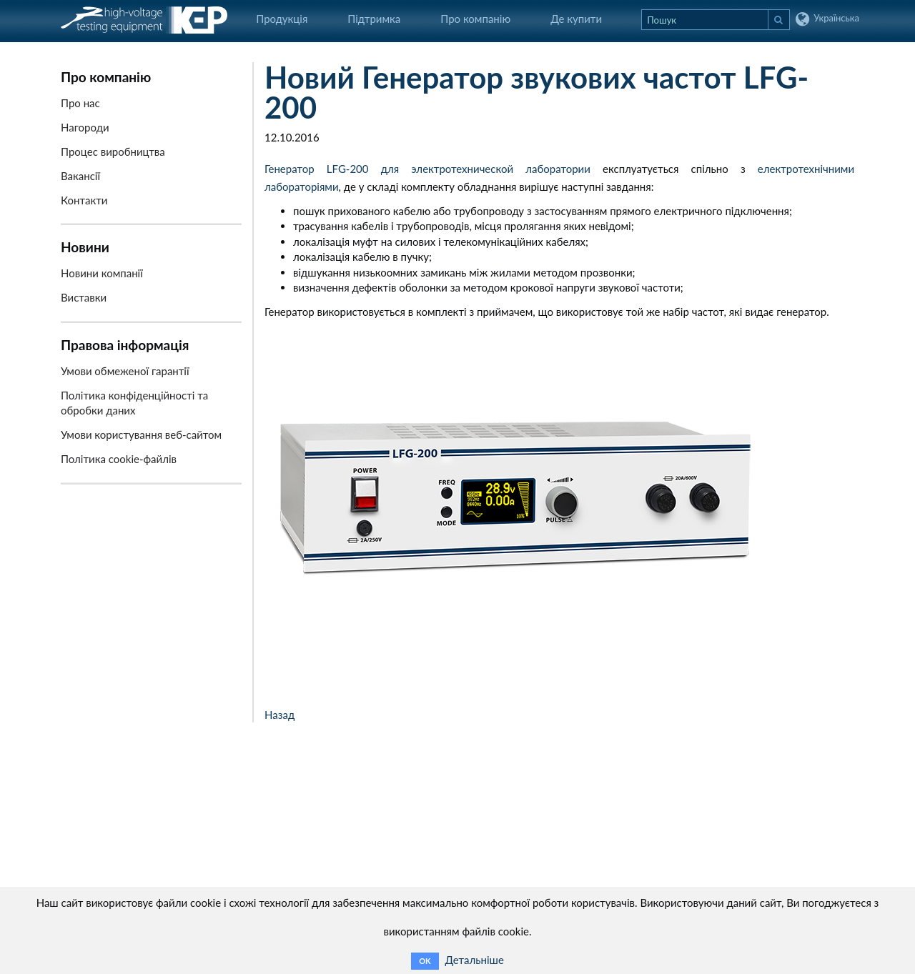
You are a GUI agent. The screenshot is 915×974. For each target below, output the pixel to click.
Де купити (576, 18)
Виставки (84, 297)
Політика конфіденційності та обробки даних (134, 403)
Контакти (84, 200)
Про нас (80, 102)
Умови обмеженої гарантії (125, 370)
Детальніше (474, 959)
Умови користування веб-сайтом (141, 434)
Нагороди (85, 127)
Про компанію (475, 18)
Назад (279, 714)
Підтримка (373, 18)
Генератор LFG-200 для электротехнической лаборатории (427, 168)
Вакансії (80, 175)
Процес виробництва (113, 151)
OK (424, 960)
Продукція (281, 18)
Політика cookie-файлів (119, 458)
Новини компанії (102, 273)
